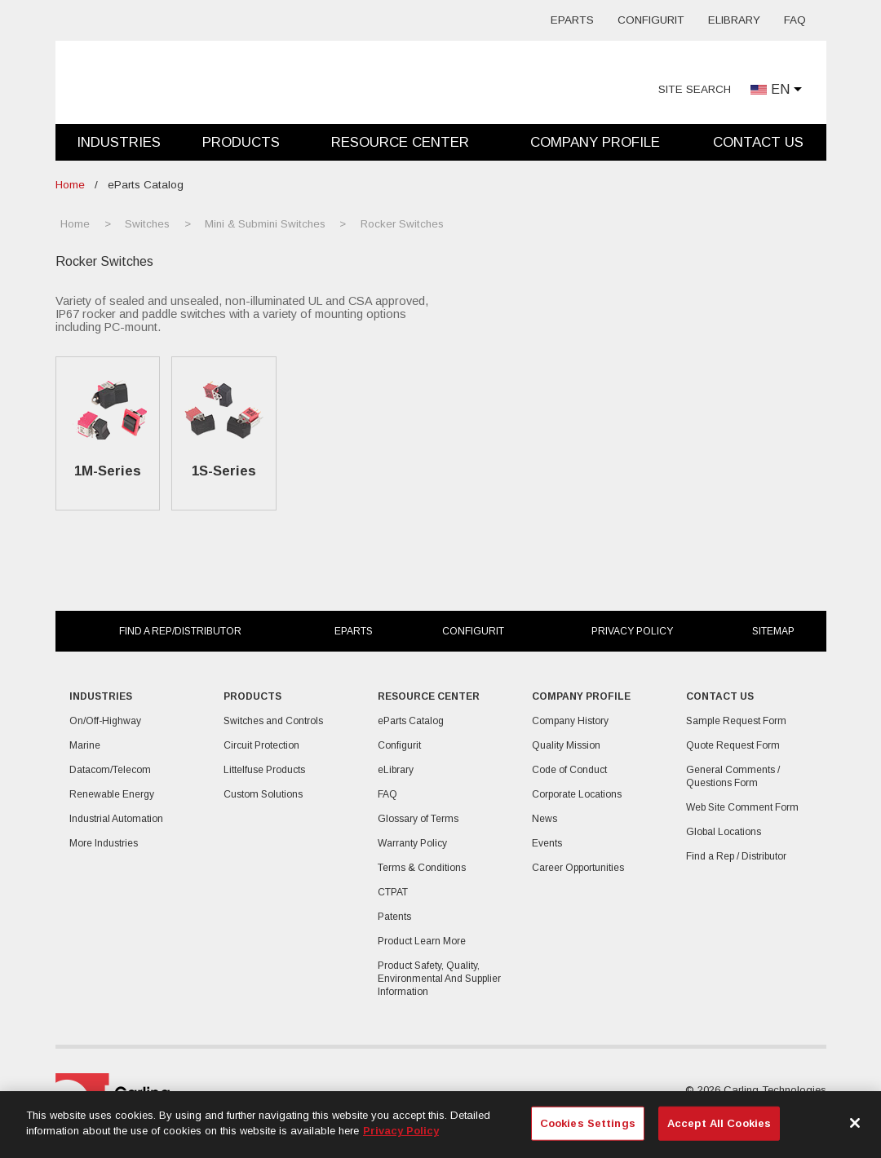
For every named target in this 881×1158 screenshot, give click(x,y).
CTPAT (393, 892)
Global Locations (723, 832)
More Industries (103, 843)
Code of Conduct (569, 770)
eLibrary (734, 20)
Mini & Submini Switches (265, 224)
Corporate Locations (577, 794)
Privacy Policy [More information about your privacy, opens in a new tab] (401, 1131)
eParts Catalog (411, 721)
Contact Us (758, 142)
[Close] (855, 1123)
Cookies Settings (587, 1123)
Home (70, 185)
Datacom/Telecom (110, 770)
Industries (119, 142)
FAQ (795, 20)
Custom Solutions (263, 794)
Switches (147, 224)
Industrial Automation (116, 818)
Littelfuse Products (264, 770)
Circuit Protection (261, 745)
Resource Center (400, 142)
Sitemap (773, 631)
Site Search (694, 89)
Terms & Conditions (422, 867)
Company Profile (595, 142)
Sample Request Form (736, 721)
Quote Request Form (733, 745)
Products (241, 142)
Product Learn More (422, 941)
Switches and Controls (273, 721)
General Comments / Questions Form (733, 776)
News (544, 818)
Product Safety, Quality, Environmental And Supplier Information (439, 978)
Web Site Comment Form (742, 807)
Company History (570, 721)
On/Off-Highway (105, 721)
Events (547, 843)
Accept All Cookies (719, 1123)
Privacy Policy (632, 631)
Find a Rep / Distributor (736, 856)
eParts (572, 20)
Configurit (651, 20)
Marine (84, 745)
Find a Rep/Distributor (180, 631)
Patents (394, 916)
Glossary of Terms (418, 818)
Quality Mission (566, 745)
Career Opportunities (578, 867)
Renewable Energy (111, 794)
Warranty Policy (412, 843)
